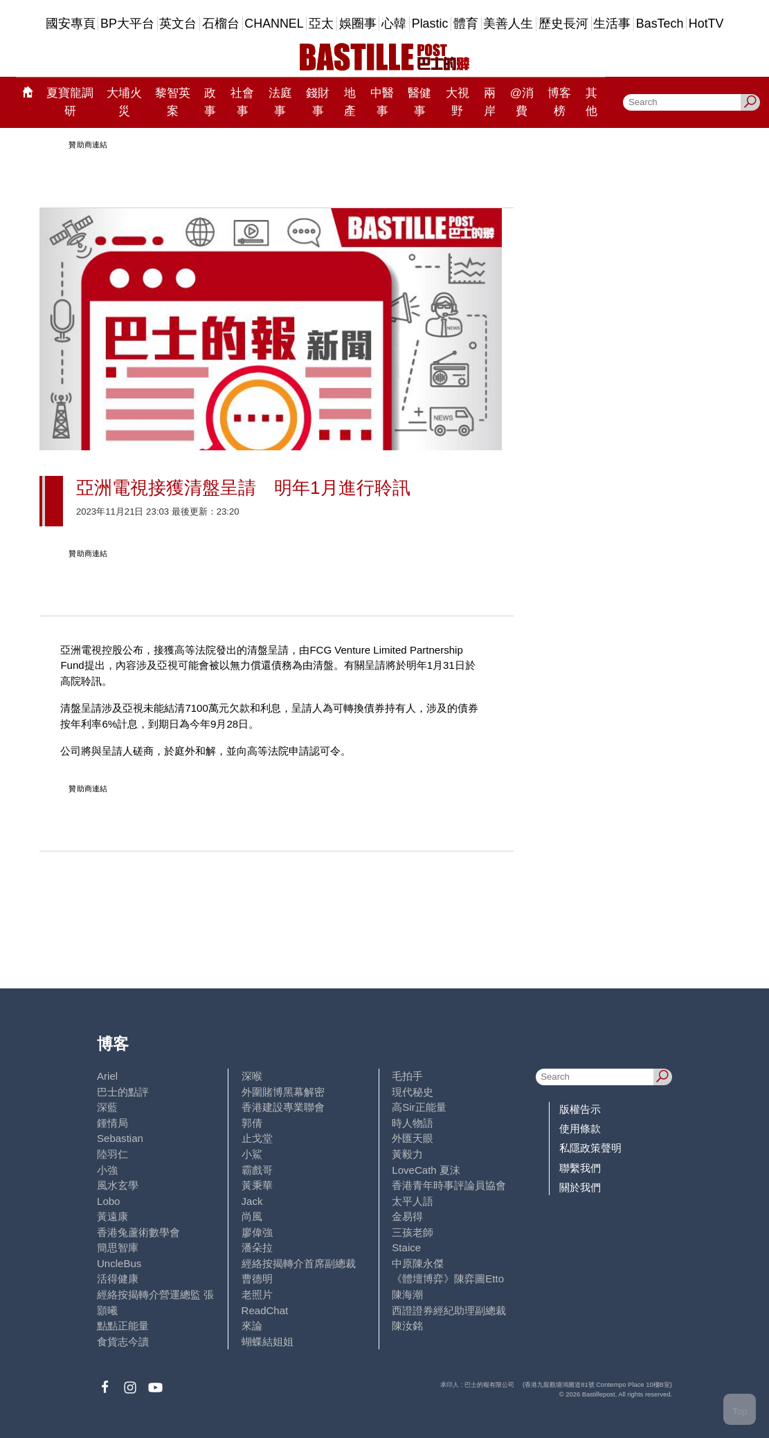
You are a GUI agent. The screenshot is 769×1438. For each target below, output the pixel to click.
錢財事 (317, 101)
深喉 (252, 1076)
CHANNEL (273, 23)
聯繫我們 (580, 1168)
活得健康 (117, 1278)
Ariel (107, 1076)
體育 (465, 23)
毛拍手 (407, 1076)
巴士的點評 (123, 1092)
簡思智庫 (117, 1247)
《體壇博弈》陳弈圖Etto (448, 1278)
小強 (107, 1170)
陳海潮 (407, 1294)
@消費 (522, 101)
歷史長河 (563, 23)
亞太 (321, 23)
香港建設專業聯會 (283, 1107)
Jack (252, 1201)
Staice (406, 1247)
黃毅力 (407, 1154)
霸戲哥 (257, 1170)
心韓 (393, 23)
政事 (210, 101)
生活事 (612, 23)
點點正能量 (123, 1325)
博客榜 (559, 101)
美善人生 (508, 23)
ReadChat (265, 1310)
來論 (252, 1325)
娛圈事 (358, 23)
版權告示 (580, 1109)
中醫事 (382, 101)
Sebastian (120, 1138)
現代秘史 (412, 1092)
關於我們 (580, 1187)
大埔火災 (124, 101)
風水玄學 (117, 1185)
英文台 (178, 23)
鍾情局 (112, 1123)
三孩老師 (412, 1232)
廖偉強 (257, 1232)
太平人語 (412, 1201)
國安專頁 (71, 23)
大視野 (457, 101)
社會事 (242, 101)
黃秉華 (257, 1185)
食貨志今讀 (123, 1341)
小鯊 (252, 1154)
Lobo (108, 1201)
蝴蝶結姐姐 (267, 1341)
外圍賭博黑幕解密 (283, 1092)
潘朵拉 (257, 1247)
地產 (350, 101)
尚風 (252, 1216)
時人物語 (412, 1123)
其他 (591, 101)
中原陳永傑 (418, 1263)
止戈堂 (257, 1138)
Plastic (430, 23)
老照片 (257, 1294)
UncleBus (119, 1263)
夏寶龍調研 (69, 101)
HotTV (706, 23)
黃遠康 (112, 1216)
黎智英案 (172, 101)
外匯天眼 (412, 1138)
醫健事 (419, 101)
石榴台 (220, 23)
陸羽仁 (112, 1154)
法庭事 (280, 101)
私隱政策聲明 (590, 1148)
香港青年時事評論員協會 (449, 1185)
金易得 (407, 1216)
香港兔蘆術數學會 (138, 1232)
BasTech (660, 23)
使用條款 (580, 1128)
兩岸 (490, 101)
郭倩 (252, 1123)
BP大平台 (127, 23)
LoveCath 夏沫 (426, 1170)
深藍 (107, 1107)
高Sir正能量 (419, 1107)
